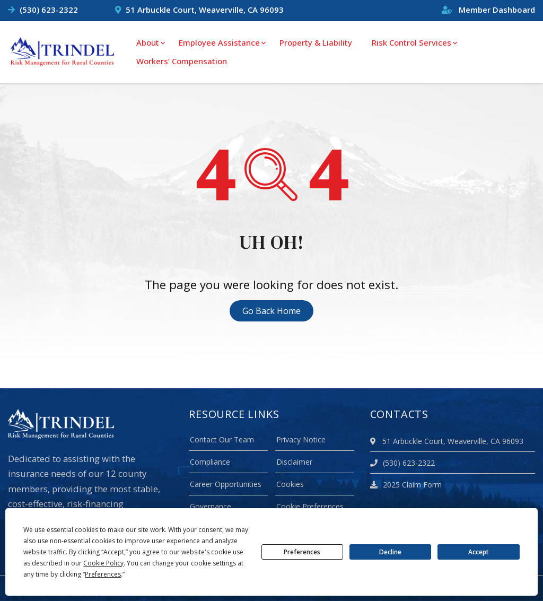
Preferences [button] (103, 574)
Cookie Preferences (310, 506)
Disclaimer (294, 462)
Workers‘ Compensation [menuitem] (181, 61)
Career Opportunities (225, 484)
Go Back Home (271, 311)
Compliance (210, 462)
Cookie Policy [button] (103, 563)
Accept (478, 551)
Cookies (290, 484)
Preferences (302, 551)
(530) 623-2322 (49, 9)
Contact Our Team (222, 439)
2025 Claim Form (406, 485)
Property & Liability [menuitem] (315, 42)
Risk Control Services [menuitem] (411, 42)
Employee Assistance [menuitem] (219, 42)
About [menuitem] (147, 42)
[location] (374, 441)
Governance (210, 506)
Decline (390, 551)
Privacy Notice (301, 439)
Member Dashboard (488, 9)
